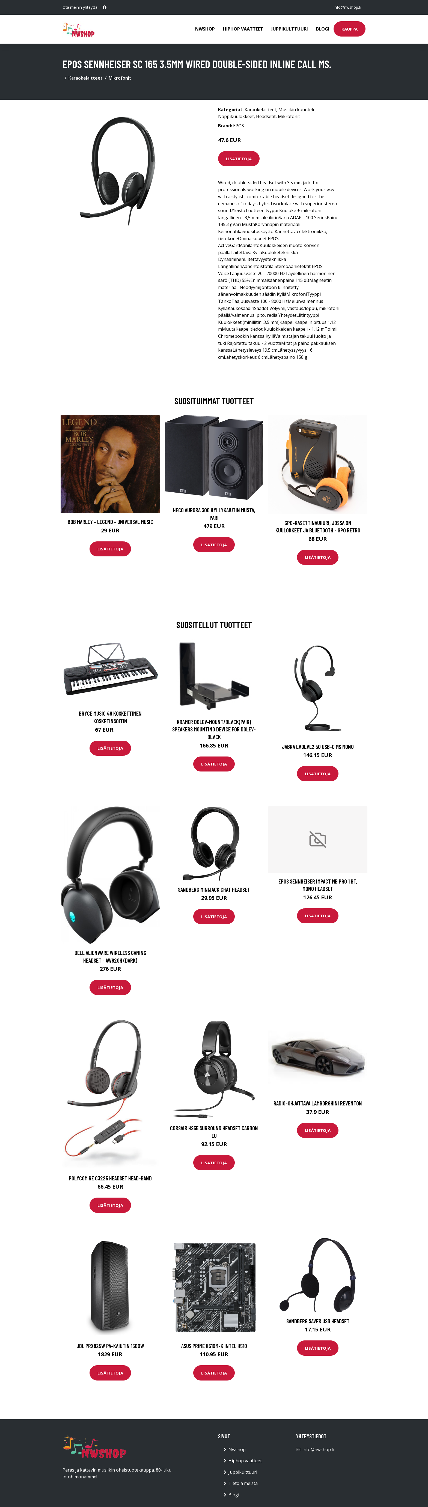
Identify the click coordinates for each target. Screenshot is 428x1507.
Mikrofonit (120, 78)
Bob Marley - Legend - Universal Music (110, 521)
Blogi (322, 29)
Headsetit (266, 116)
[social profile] (104, 7)
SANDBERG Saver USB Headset (317, 1321)
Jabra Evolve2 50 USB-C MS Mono (318, 746)
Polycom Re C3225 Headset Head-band (110, 1178)
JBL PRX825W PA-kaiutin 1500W (110, 1345)
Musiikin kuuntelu (297, 110)
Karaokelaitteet (86, 78)
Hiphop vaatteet (243, 29)
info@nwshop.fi (347, 7)
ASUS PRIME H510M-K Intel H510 (214, 1345)
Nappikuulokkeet (236, 116)
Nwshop (205, 29)
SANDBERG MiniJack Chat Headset (214, 889)
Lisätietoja (239, 158)
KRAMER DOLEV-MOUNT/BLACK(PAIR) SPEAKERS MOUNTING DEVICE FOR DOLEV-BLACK (214, 729)
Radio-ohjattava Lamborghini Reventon (318, 1103)
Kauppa (349, 29)
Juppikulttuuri (289, 29)
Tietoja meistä (243, 1483)
